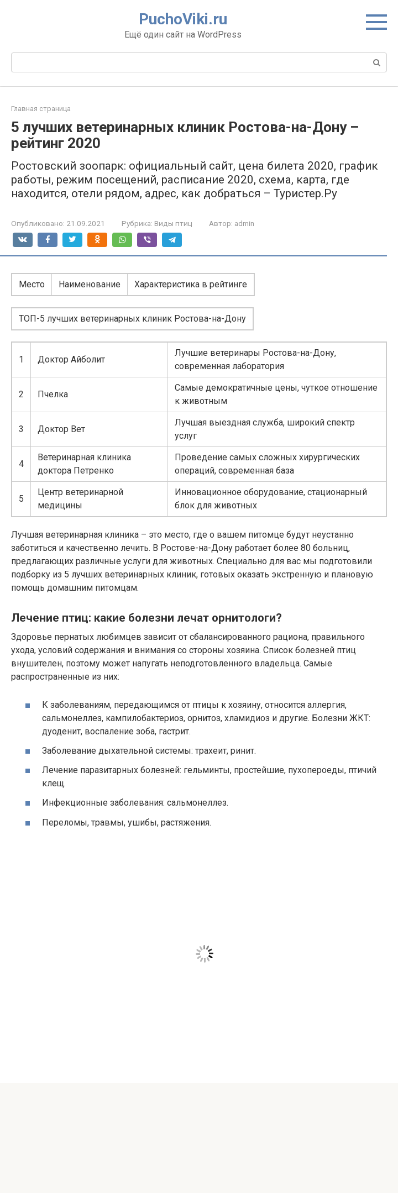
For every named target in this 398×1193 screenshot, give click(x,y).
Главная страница (41, 108)
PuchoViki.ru (183, 19)
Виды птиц (173, 223)
